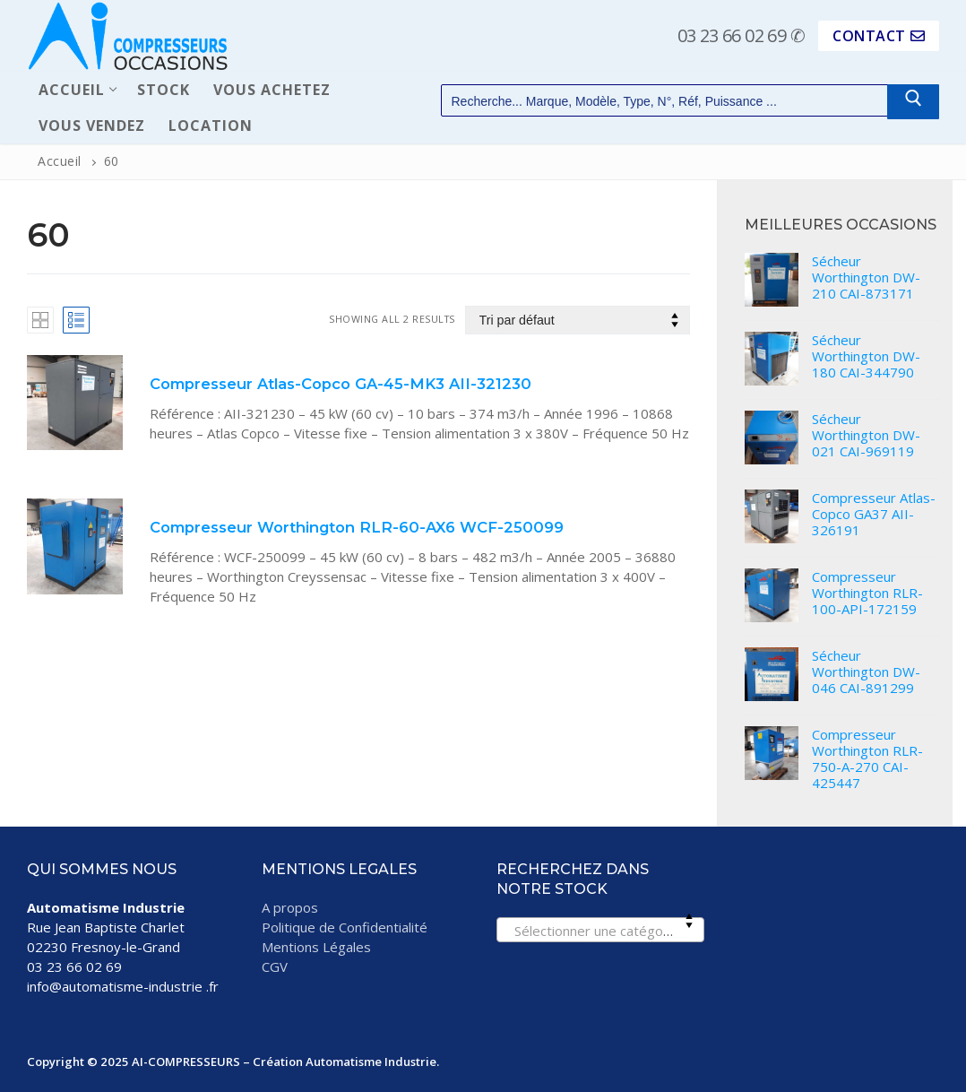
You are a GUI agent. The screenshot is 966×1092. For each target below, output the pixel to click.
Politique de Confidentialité (344, 927)
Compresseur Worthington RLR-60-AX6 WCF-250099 (357, 527)
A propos (290, 907)
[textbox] (600, 935)
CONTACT (878, 36)
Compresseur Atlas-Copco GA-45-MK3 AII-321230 (340, 384)
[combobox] (600, 929)
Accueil (60, 160)
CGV (275, 966)
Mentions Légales (316, 947)
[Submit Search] (913, 101)
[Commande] (578, 320)
